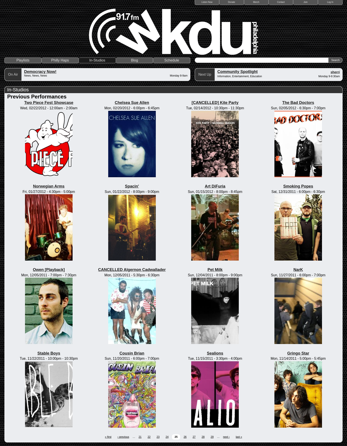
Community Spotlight (237, 71)
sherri (335, 72)
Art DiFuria (215, 186)
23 (158, 436)
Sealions (215, 353)
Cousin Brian (132, 353)
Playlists (22, 60)
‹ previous (123, 436)
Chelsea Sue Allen (132, 102)
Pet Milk (215, 269)
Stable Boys (48, 353)
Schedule (171, 60)
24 (167, 436)
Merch (256, 2)
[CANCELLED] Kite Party (215, 102)
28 (203, 436)
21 (140, 436)
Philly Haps (60, 60)
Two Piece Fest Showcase (48, 102)
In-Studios (97, 60)
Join (306, 2)
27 (194, 436)
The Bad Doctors (298, 102)
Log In (330, 2)
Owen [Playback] (49, 269)
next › (226, 436)
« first (108, 436)
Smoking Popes (298, 186)
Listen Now (207, 2)
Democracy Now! (40, 71)
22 (149, 436)
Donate (231, 2)
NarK (298, 269)
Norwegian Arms (48, 186)
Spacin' (132, 186)
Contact (281, 2)
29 (212, 436)
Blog (134, 60)
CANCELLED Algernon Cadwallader (132, 269)
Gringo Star (298, 353)
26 (185, 436)
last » (239, 436)
